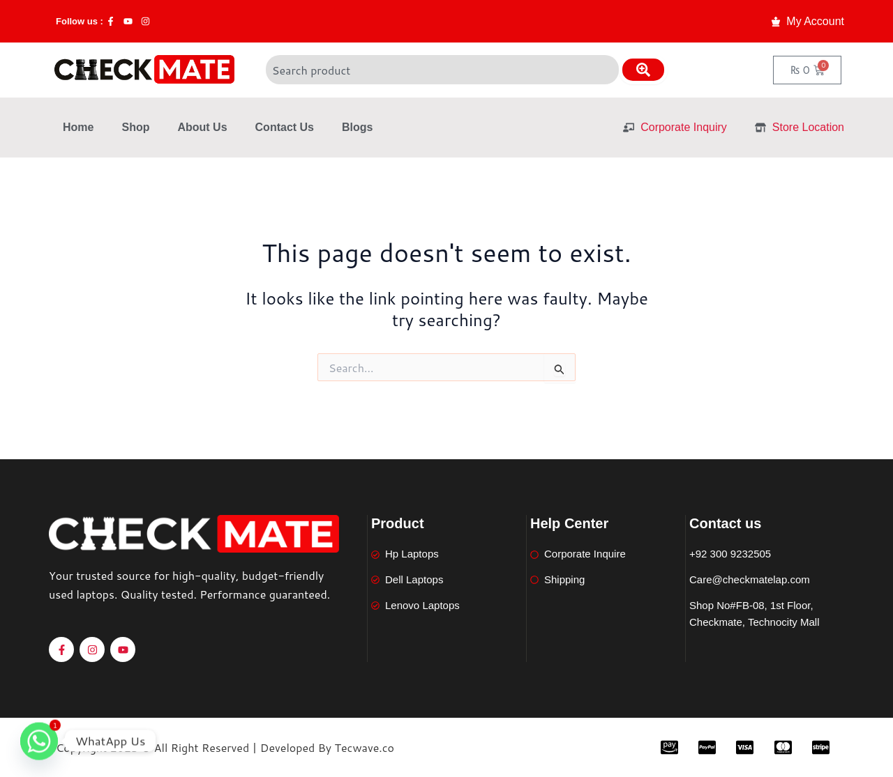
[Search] (643, 69)
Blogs (357, 127)
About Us (202, 127)
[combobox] (442, 69)
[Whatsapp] (39, 741)
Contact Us (284, 127)
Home (78, 127)
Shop (135, 127)
